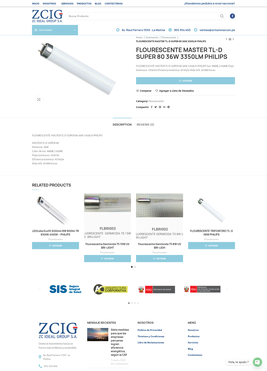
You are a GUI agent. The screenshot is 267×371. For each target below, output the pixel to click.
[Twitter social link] (155, 107)
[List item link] (58, 366)
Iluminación (152, 37)
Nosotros (193, 329)
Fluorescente (169, 37)
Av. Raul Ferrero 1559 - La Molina (140, 30)
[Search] (146, 16)
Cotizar (187, 80)
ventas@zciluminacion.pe (214, 30)
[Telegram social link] (168, 107)
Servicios (193, 342)
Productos (194, 336)
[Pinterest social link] (160, 107)
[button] (185, 82)
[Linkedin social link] (164, 107)
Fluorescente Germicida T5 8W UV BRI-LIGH (159, 245)
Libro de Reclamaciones (151, 342)
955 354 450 (179, 30)
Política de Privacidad (150, 329)
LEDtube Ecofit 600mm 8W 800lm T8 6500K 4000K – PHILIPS (55, 232)
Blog (190, 348)
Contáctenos (195, 354)
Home (139, 37)
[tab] (122, 123)
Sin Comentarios (119, 363)
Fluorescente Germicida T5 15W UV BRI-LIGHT (107, 245)
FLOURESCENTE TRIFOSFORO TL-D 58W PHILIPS (211, 232)
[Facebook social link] (232, 16)
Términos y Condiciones (151, 336)
